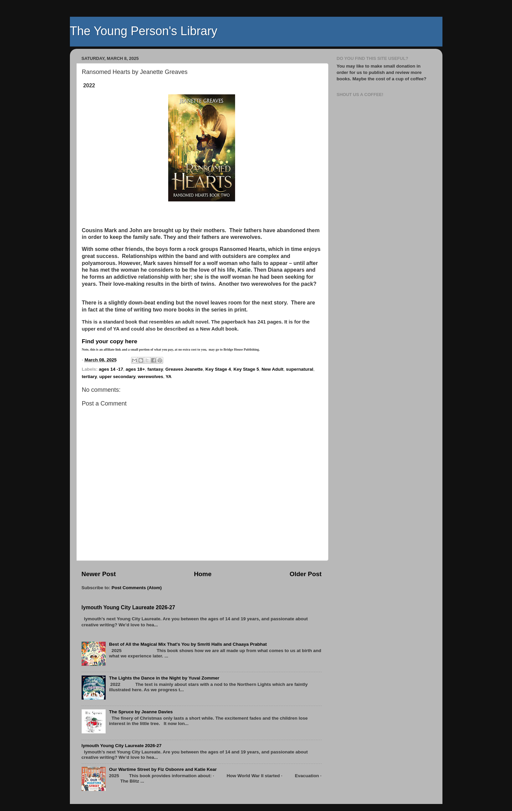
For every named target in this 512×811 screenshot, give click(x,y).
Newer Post (99, 573)
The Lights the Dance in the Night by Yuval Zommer (164, 678)
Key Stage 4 (218, 369)
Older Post (306, 573)
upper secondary (117, 376)
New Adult (273, 369)
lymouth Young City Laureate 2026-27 (128, 607)
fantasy (155, 369)
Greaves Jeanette (184, 369)
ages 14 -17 (111, 369)
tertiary (89, 376)
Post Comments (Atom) (137, 587)
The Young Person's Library (143, 31)
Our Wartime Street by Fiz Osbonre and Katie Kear (163, 769)
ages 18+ (135, 369)
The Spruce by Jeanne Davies (141, 711)
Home (202, 573)
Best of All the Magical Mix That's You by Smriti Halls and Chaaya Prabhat (188, 644)
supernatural (299, 369)
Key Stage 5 (246, 369)
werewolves (150, 376)
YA (169, 376)
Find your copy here (109, 341)
